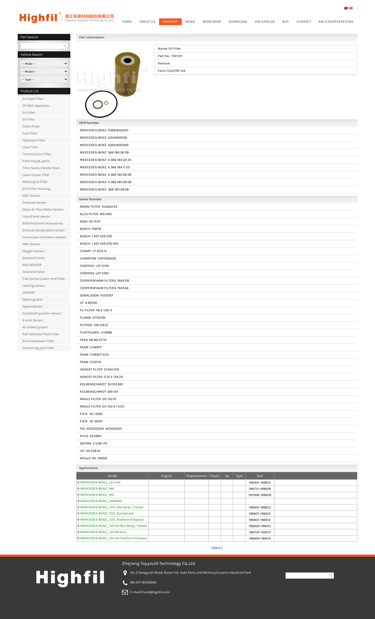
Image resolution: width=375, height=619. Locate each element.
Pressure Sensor (34, 203)
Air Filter (28, 113)
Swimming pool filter (38, 348)
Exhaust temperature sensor (43, 230)
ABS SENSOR (32, 265)
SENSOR (28, 293)
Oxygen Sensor (33, 251)
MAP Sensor (31, 244)
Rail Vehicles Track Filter (40, 334)
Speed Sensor (32, 306)
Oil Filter (28, 119)
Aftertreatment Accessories (42, 223)
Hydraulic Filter (33, 140)
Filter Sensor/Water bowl (41, 168)
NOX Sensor (31, 196)
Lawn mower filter (35, 175)
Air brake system (35, 327)
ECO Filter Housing (36, 189)
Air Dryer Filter (33, 99)
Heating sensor (33, 286)
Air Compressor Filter (38, 341)
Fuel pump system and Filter (43, 279)
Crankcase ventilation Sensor (44, 237)
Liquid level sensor (36, 216)
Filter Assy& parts (36, 161)
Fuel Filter (29, 133)
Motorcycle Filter (35, 182)
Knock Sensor (32, 320)
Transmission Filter (36, 154)
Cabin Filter (31, 126)
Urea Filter (30, 147)
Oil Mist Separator (36, 106)
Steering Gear (32, 299)
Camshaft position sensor (41, 313)
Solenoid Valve (33, 258)
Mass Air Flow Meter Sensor (42, 209)
